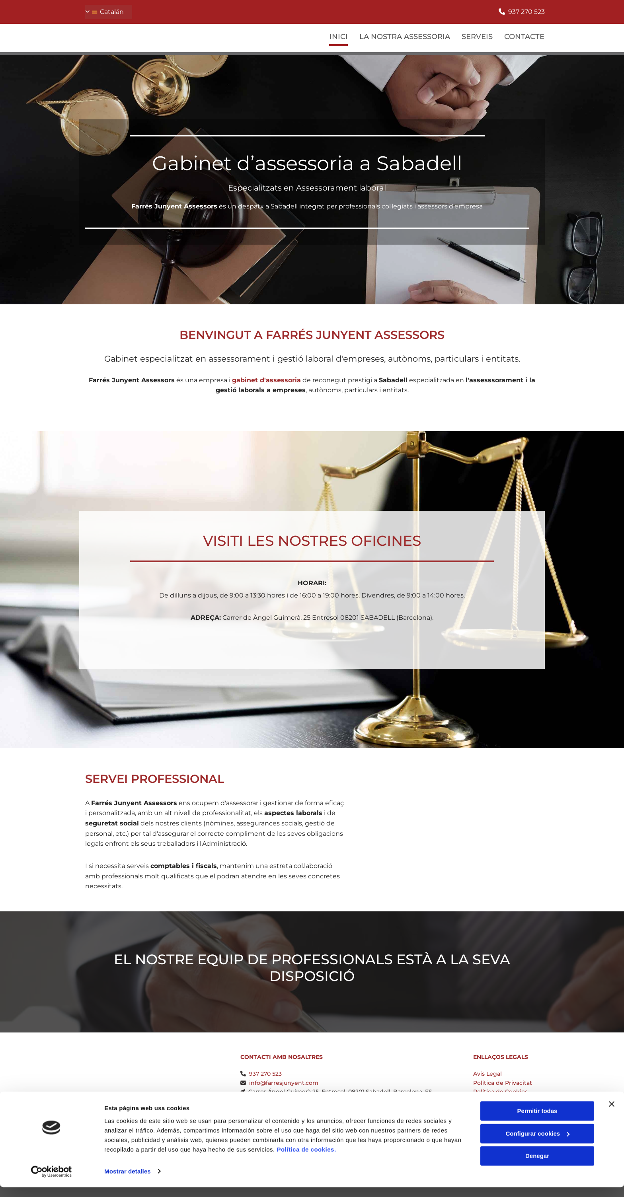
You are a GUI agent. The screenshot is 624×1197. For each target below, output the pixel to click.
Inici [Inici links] (338, 36)
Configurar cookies (537, 1143)
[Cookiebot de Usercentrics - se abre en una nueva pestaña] (51, 1181)
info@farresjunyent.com (283, 1082)
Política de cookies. (306, 1159)
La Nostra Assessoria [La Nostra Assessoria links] (404, 36)
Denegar (537, 1166)
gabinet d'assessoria (266, 380)
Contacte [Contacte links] (525, 36)
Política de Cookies (500, 1091)
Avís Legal (487, 1073)
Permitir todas (537, 1121)
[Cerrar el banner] (611, 1114)
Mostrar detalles (127, 1181)
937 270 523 (526, 12)
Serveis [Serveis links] (477, 36)
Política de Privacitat (502, 1082)
